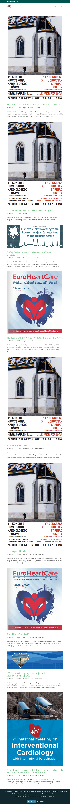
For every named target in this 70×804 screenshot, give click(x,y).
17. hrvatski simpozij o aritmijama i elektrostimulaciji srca (26, 674)
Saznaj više (40, 801)
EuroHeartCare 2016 (18, 634)
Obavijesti (25, 213)
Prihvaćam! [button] (31, 801)
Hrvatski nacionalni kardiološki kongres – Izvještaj (33, 104)
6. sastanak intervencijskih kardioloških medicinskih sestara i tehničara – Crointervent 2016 (35, 771)
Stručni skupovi (39, 258)
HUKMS (11, 108)
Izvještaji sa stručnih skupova (31, 108)
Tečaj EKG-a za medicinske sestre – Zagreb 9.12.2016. (30, 253)
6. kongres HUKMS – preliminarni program (30, 210)
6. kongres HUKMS (17, 445)
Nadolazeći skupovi (28, 258)
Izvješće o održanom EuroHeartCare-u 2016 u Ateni (35, 337)
